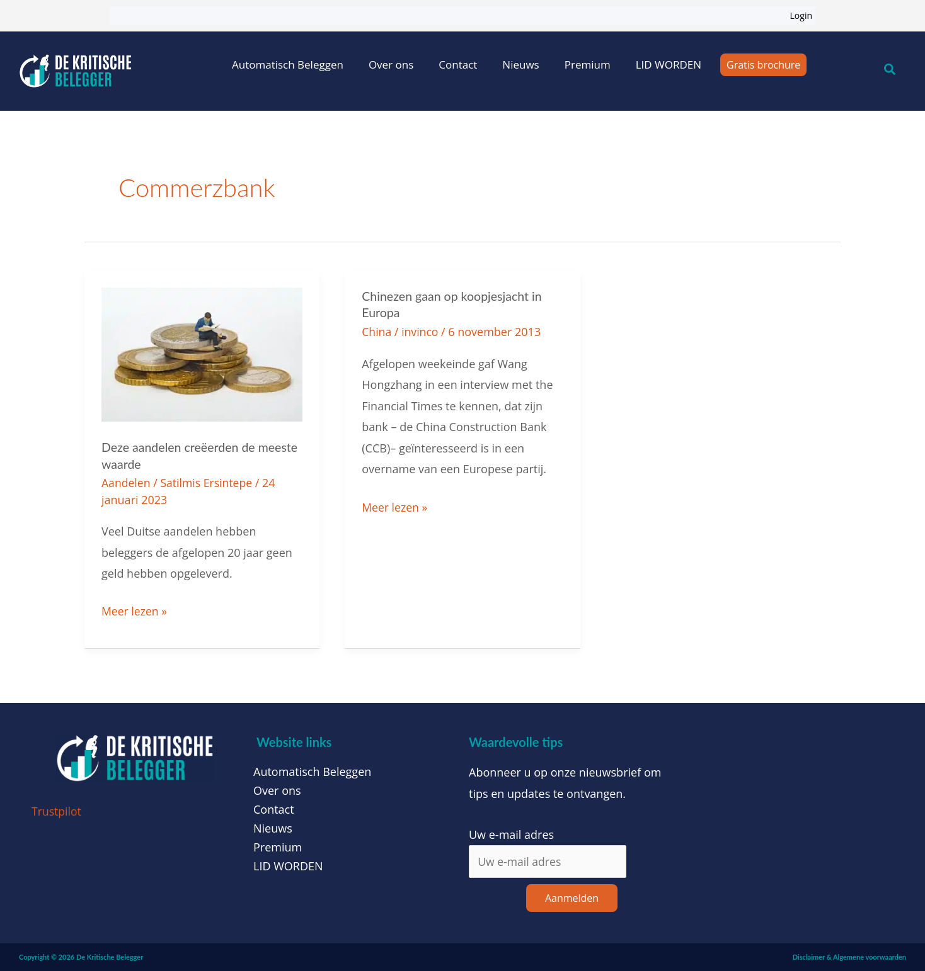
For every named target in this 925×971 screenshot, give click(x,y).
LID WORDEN (668, 64)
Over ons (391, 64)
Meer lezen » (134, 609)
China (377, 331)
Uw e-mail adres (511, 833)
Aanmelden (572, 898)
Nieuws (520, 64)
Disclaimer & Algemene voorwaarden (849, 957)
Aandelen (126, 482)
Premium (588, 64)
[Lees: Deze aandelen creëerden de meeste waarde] (201, 353)
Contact (458, 64)
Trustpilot (57, 810)
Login (801, 15)
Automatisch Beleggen (287, 64)
